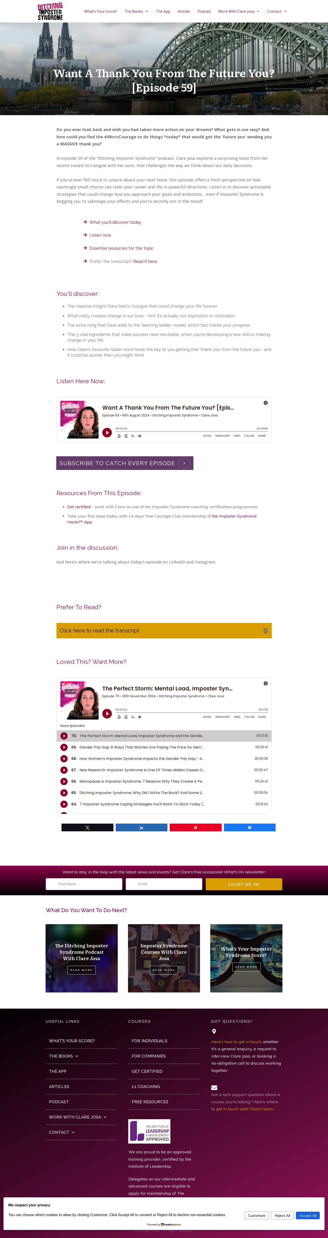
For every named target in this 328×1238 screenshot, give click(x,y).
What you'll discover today (115, 222)
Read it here (145, 261)
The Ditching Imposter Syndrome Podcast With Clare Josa (81, 951)
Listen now (100, 235)
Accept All (308, 1215)
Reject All (282, 1215)
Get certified (79, 506)
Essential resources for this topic (122, 248)
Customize (256, 1215)
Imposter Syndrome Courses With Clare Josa (164, 951)
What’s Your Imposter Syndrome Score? (246, 951)
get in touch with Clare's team (244, 1108)
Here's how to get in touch (236, 1041)
